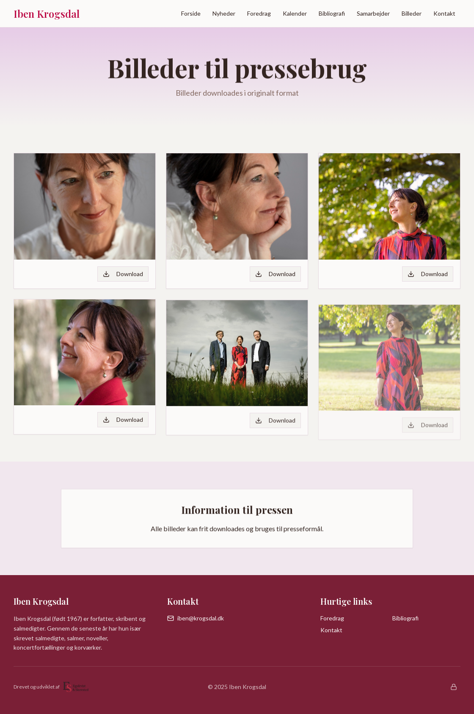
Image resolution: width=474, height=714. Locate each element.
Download (123, 273)
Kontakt (444, 13)
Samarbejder (373, 13)
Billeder (412, 13)
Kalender (295, 13)
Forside (191, 13)
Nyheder (223, 13)
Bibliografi (332, 13)
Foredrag (259, 13)
